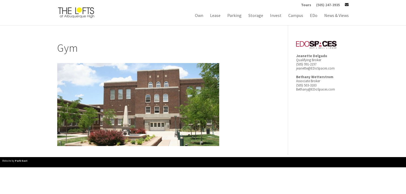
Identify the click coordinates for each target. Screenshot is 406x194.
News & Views (336, 15)
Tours (306, 5)
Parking (234, 15)
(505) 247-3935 (328, 5)
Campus (295, 15)
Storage (255, 15)
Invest (276, 15)
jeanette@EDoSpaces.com (315, 68)
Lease (215, 15)
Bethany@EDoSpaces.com (315, 89)
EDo (313, 15)
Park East (21, 160)
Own (199, 15)
